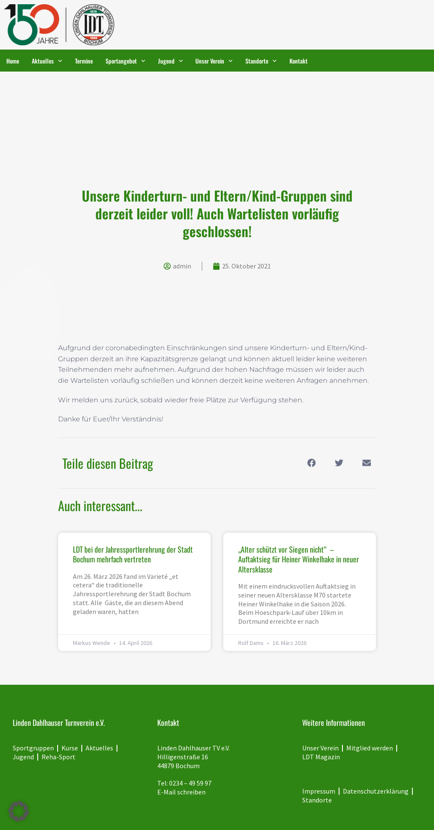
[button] (311, 463)
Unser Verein (214, 61)
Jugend (170, 61)
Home (12, 60)
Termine (84, 60)
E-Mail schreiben (181, 792)
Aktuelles (47, 61)
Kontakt (298, 60)
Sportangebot (125, 61)
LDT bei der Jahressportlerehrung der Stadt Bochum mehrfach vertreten (133, 554)
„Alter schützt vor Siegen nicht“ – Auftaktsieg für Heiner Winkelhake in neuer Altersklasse (298, 559)
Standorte (261, 61)
